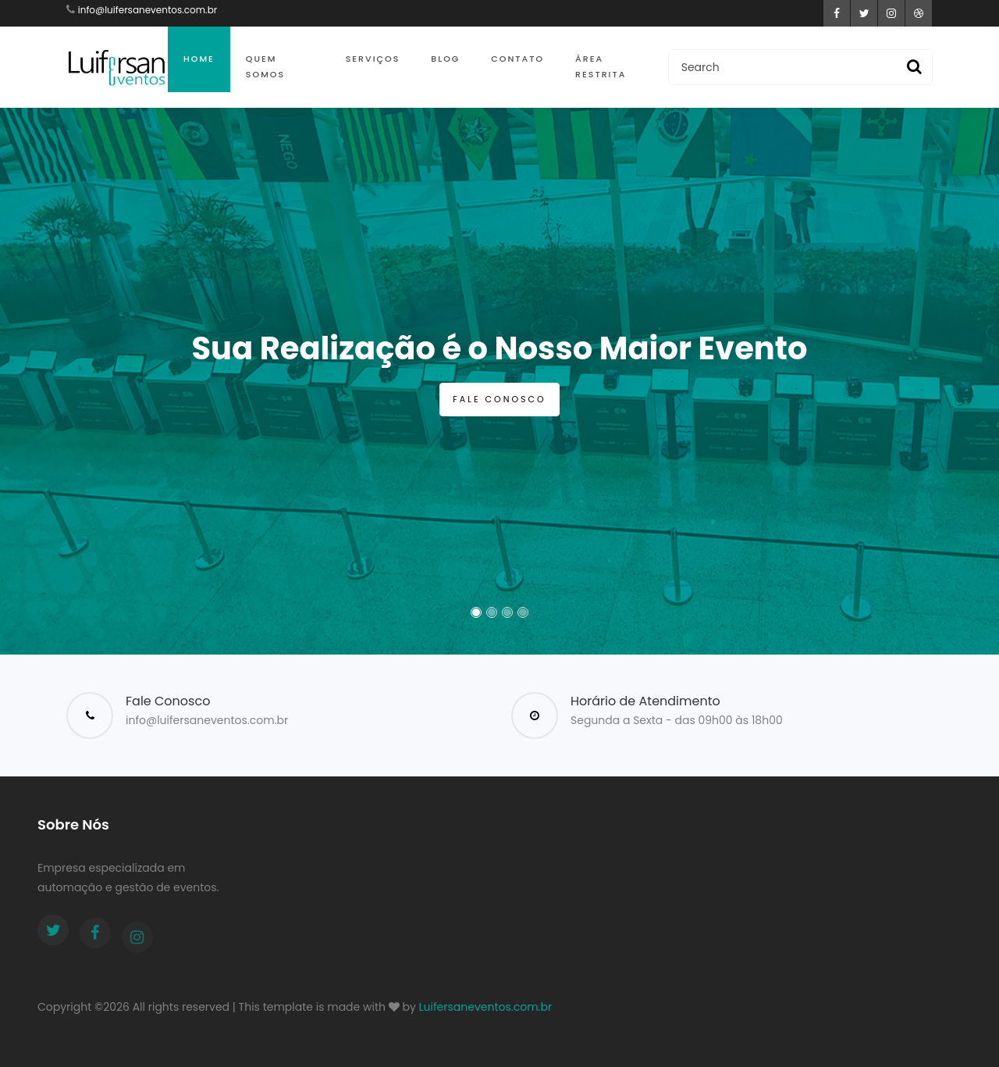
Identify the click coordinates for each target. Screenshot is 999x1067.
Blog (445, 58)
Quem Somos (265, 66)
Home (199, 58)
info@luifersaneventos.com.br (147, 9)
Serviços (373, 58)
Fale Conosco (499, 399)
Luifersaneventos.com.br (486, 1007)
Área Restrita (600, 66)
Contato (517, 58)
